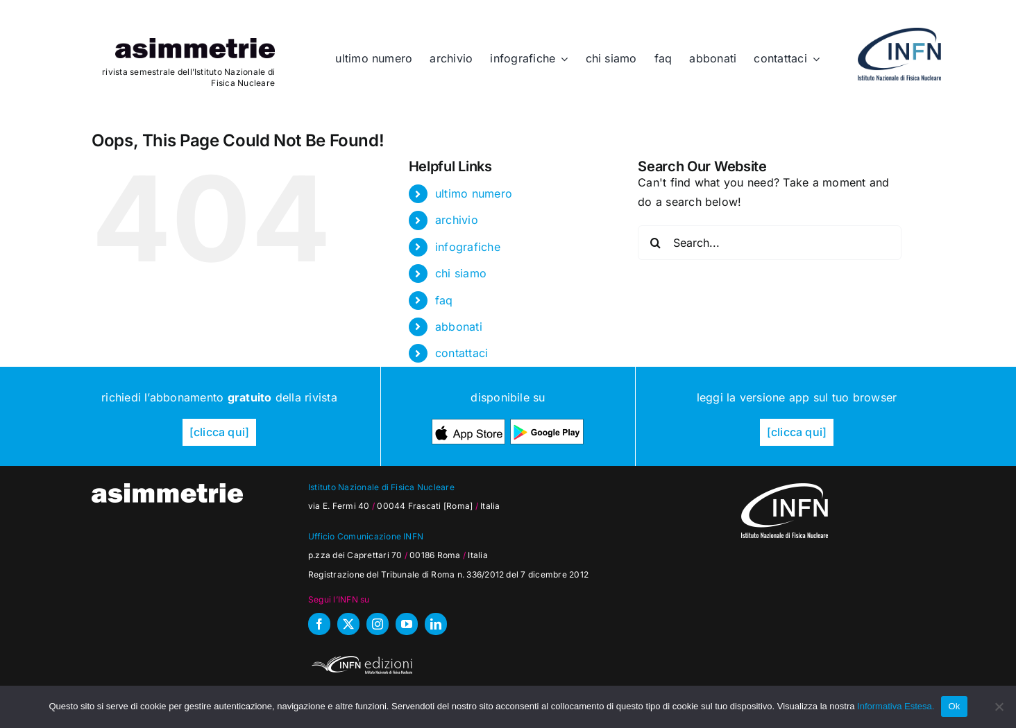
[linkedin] (436, 624)
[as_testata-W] (167, 489)
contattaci (461, 353)
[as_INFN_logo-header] (899, 33)
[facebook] (319, 624)
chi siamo (460, 273)
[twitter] (348, 624)
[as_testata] (195, 44)
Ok (954, 706)
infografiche (467, 247)
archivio (456, 220)
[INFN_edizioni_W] (360, 658)
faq (444, 300)
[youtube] (407, 624)
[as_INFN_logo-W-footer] (784, 489)
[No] (999, 706)
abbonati (458, 326)
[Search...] (769, 242)
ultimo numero (473, 193)
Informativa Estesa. (895, 706)
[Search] (655, 242)
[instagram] (377, 624)
